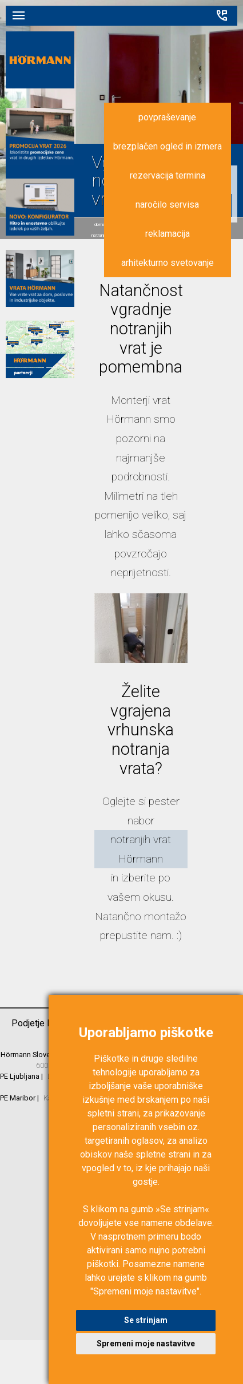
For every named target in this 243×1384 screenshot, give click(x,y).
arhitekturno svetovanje (167, 262)
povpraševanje (167, 117)
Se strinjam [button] (146, 1320)
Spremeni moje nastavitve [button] (146, 1343)
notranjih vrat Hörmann (140, 849)
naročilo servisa (167, 204)
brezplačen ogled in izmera (167, 146)
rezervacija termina (167, 175)
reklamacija (167, 233)
